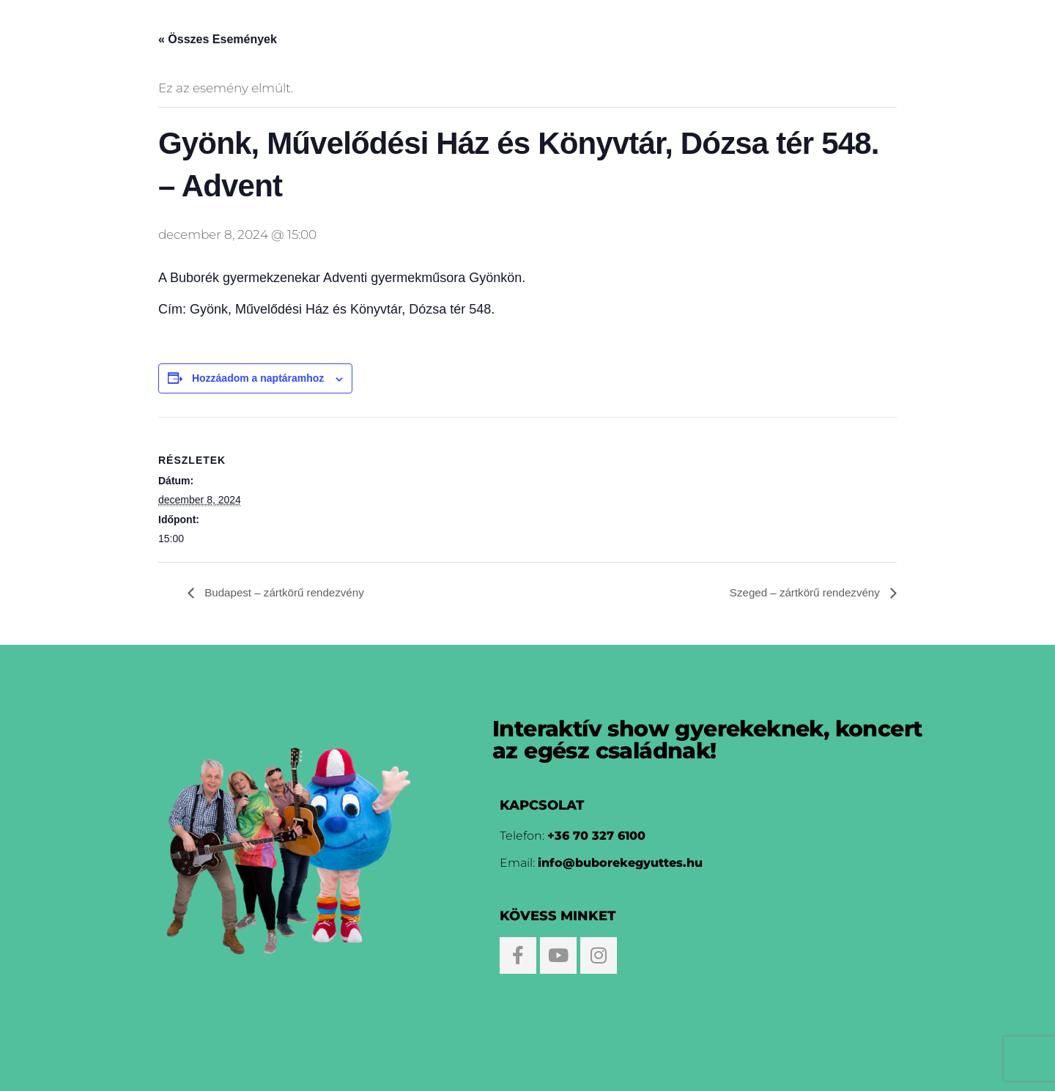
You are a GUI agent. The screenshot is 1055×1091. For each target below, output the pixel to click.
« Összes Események (217, 39)
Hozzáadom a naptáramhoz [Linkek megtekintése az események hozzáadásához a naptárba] (258, 378)
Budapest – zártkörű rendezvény (287, 593)
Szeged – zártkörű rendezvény (802, 593)
